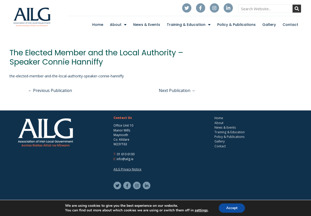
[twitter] (117, 185)
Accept (231, 207)
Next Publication (176, 90)
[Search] (297, 9)
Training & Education (189, 24)
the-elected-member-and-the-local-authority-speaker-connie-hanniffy (66, 76)
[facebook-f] (127, 185)
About (118, 24)
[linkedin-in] (147, 185)
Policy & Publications (236, 24)
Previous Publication (50, 90)
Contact (290, 24)
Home (97, 24)
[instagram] (137, 185)
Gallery (269, 24)
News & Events (146, 24)
